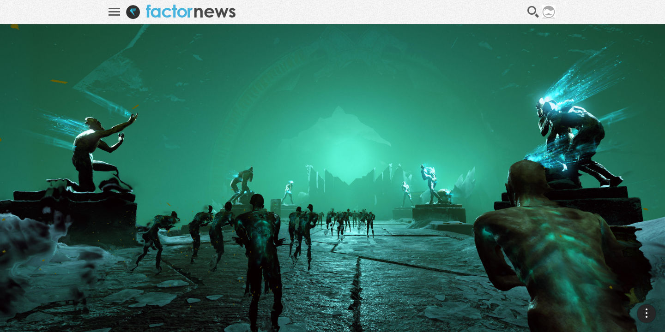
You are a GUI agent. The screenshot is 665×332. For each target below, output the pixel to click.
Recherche (533, 12)
